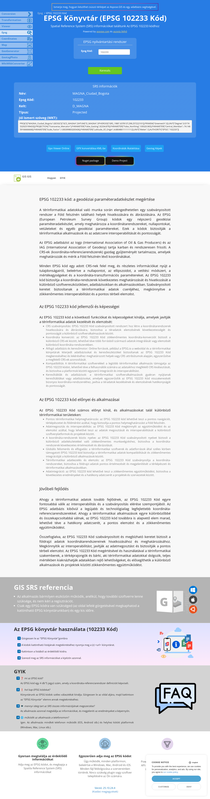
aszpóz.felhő (120, 31)
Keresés (105, 70)
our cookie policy (170, 772)
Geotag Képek (154, 148)
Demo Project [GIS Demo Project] (119, 160)
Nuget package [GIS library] (90, 160)
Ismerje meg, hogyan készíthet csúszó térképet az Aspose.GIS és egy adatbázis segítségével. (105, 6)
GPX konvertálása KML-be (90, 148)
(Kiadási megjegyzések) (105, 791)
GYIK (62, 177)
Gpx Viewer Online (58, 148)
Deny (189, 787)
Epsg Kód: (87, 50)
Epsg (40, 13)
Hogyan (51, 177)
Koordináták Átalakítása (126, 148)
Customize (163, 787)
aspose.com (102, 31)
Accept (176, 779)
